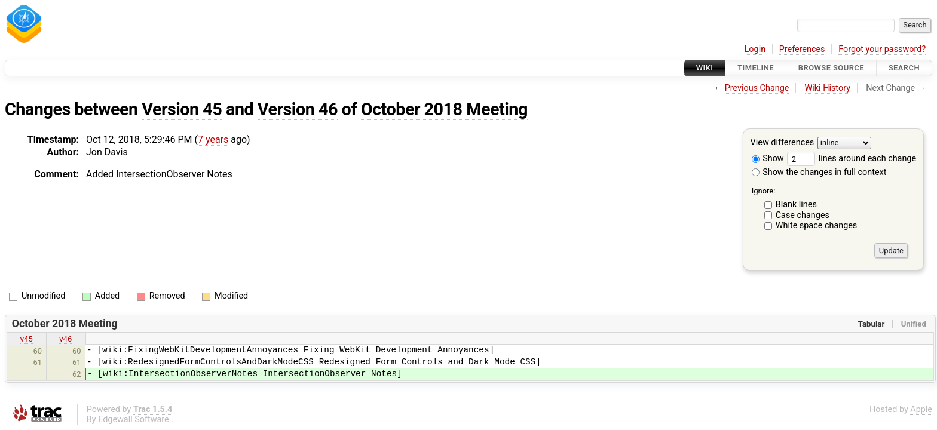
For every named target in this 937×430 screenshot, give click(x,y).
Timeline (755, 67)
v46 (65, 338)
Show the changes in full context (819, 172)
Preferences (802, 49)
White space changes (817, 225)
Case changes (802, 215)
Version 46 (298, 109)
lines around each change (851, 158)
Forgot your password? (882, 49)
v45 (26, 338)
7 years (213, 139)
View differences (782, 143)
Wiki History (827, 88)
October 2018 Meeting (444, 109)
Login (755, 49)
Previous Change (757, 88)
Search (904, 67)
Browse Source (831, 67)
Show (768, 158)
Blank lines (796, 204)
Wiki (705, 67)
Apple (921, 409)
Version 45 (182, 109)
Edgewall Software (133, 419)
